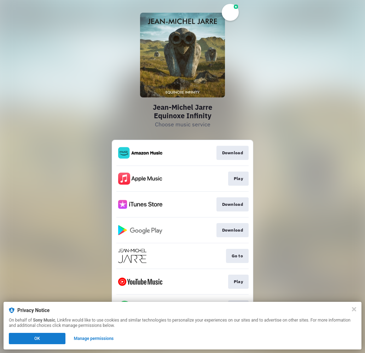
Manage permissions (94, 338)
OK (37, 338)
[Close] (354, 309)
